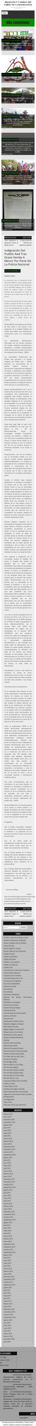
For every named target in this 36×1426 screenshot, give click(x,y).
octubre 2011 (8, 1283)
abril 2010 (7, 1332)
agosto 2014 (8, 1191)
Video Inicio (8, 1103)
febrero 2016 (8, 1142)
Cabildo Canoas (9, 955)
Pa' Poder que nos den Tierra (14, 1058)
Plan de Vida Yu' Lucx (11, 1079)
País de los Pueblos (10, 1060)
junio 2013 (7, 1229)
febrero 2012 (8, 1272)
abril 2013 (7, 1235)
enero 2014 (8, 1210)
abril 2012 (7, 1267)
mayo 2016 (7, 1134)
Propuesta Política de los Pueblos (15, 1082)
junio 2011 (7, 1294)
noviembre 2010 (9, 1313)
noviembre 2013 (9, 1216)
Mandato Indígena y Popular (14, 1025)
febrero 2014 (8, 1207)
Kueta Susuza (8, 1020)
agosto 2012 (8, 1256)
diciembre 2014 (9, 1180)
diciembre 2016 (9, 1121)
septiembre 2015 (10, 1156)
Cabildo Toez (8, 969)
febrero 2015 (8, 1175)
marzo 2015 (8, 1172)
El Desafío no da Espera (12, 1003)
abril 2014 (7, 1202)
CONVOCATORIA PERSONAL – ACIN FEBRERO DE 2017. (18, 79)
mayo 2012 (7, 1264)
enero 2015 (8, 1178)
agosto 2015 (8, 1159)
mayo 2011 (7, 1297)
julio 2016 (7, 1129)
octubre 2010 (8, 1316)
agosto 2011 (8, 1289)
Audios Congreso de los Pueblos (15, 944)
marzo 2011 (8, 1302)
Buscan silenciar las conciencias (15, 952)
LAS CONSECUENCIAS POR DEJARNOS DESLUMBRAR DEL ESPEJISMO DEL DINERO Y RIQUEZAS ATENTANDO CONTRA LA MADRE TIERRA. (18, 180)
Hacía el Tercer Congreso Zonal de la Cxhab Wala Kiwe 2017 (17, 100)
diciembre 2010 (9, 1310)
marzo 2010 (8, 1335)
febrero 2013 (8, 1240)
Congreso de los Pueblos (12, 977)
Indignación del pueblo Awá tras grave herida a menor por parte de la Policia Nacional (17, 259)
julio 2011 (7, 1291)
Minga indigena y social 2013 (14, 1031)
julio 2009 (7, 1343)
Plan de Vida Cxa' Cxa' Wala (13, 1066)
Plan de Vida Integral (11, 1068)
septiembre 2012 (10, 1254)
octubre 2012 (8, 1251)
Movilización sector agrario (13, 1036)
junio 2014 (7, 1197)
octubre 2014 (8, 1186)
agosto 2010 (8, 1321)
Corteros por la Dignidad (12, 982)
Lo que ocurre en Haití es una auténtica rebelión (25, 244)
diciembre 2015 (9, 1148)
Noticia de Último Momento (11, 40)
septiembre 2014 (10, 1188)
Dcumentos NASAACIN (12, 985)
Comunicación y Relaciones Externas (17, 971)
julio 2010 (7, 1324)
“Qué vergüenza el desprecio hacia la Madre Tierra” (11, 244)
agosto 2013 (8, 1224)
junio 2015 (7, 1164)
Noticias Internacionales (12, 1044)
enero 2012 (8, 1275)
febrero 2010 (8, 1337)
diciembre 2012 (9, 1245)
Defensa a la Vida (10, 988)
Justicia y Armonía (10, 1017)
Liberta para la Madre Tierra (14, 1022)
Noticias (6, 1041)
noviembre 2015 (9, 1151)
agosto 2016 (8, 1126)
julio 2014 (7, 1194)
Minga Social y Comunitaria (13, 1033)
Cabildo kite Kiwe (10, 961)
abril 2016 (7, 1137)
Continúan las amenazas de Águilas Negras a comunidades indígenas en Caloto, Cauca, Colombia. (18, 227)
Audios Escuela (9, 947)
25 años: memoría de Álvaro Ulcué (16, 939)
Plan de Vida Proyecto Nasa (13, 1074)
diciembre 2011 (9, 1278)
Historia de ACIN (9, 1012)
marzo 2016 (8, 1140)
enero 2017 (8, 1118)
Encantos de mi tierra (11, 1006)
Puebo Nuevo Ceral (10, 1087)
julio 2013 (7, 1226)
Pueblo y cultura (9, 1085)
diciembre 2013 (9, 1213)
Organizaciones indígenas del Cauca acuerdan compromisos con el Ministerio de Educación (18, 45)
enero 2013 (8, 1243)
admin (14, 50)
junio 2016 (7, 1132)
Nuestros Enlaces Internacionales (15, 1052)
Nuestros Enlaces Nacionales (14, 1055)
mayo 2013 (7, 1232)
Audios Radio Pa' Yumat (12, 950)
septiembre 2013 (10, 1221)
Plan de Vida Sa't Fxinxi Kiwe (14, 1077)
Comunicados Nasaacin (10, 117)
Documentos (8, 990)
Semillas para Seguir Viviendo (14, 1090)
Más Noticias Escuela (11, 1028)
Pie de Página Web (10, 1063)
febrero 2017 (8, 1115)
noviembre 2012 (9, 1248)
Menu (4, 13)
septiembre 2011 (10, 1286)
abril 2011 (7, 1300)
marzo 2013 (8, 1237)
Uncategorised (9, 1101)
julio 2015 (7, 1161)
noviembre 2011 (9, 1281)
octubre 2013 (8, 1218)
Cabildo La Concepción (12, 963)
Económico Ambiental (11, 996)
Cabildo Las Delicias (11, 966)
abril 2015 (7, 1170)
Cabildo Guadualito (10, 958)
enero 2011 (8, 1308)
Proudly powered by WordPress (12, 1422)
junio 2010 (7, 1327)
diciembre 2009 (9, 1340)
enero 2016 (8, 1145)
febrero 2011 (8, 1305)
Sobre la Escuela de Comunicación (16, 1093)
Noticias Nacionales (12, 272)
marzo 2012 (8, 1270)
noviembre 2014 (9, 1183)
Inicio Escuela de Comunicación (15, 1014)
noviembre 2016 (9, 1123)
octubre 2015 (8, 1153)
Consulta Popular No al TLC (13, 979)
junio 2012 (7, 1262)
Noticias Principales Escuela (13, 1050)
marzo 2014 (8, 1205)
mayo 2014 (7, 1199)
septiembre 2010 (10, 1319)
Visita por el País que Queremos (15, 1106)
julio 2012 (7, 1259)
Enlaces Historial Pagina (12, 1009)
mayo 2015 (7, 1167)
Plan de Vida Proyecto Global (14, 1071)
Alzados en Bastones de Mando (15, 942)
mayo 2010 (7, 1329)
